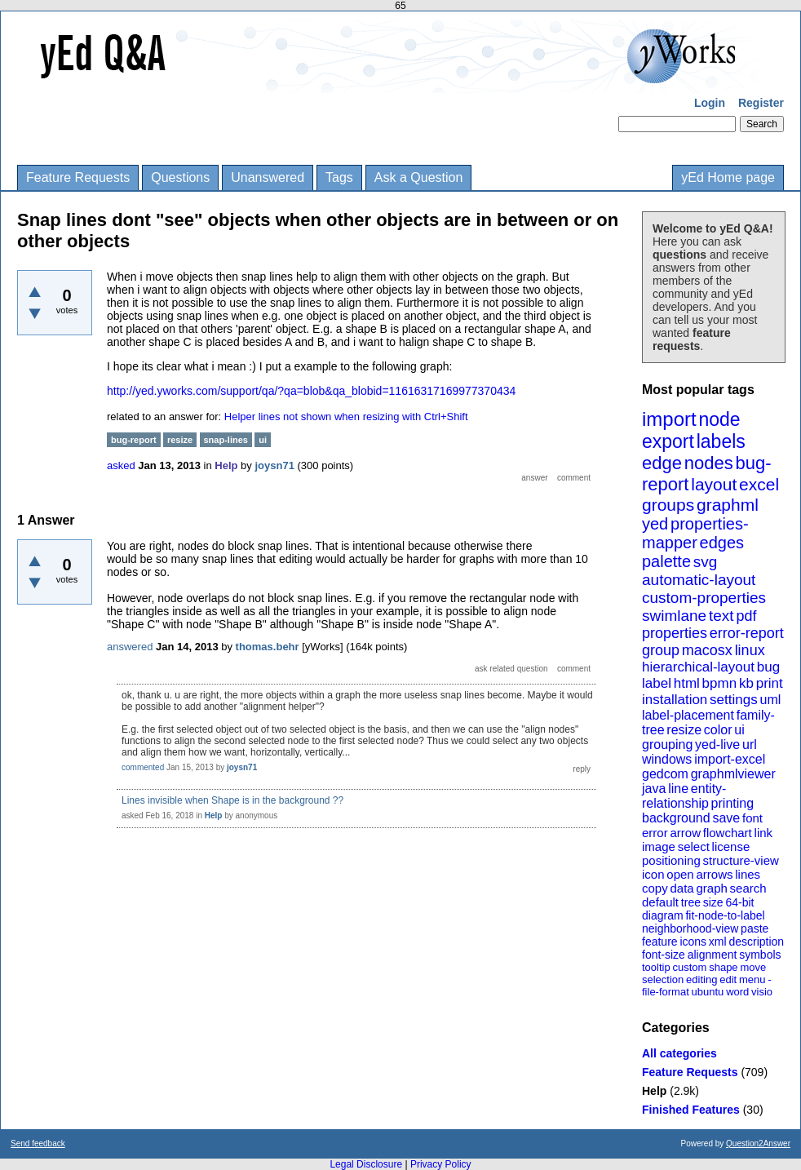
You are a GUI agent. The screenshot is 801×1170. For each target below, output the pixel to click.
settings (734, 699)
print (769, 683)
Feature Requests (78, 177)
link (764, 833)
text (721, 615)
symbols (760, 954)
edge (662, 463)
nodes (708, 463)
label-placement (688, 715)
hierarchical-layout (698, 667)
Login (709, 102)
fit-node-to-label (724, 915)
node (719, 419)
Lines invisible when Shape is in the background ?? (232, 800)
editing (701, 979)
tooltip (656, 967)
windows (667, 759)
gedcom (665, 774)
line (678, 789)
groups (668, 504)
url (749, 744)
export (668, 441)
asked (121, 465)
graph (711, 888)
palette (666, 561)
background (676, 818)
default (660, 902)
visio (761, 992)
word (737, 992)
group (660, 650)
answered (130, 646)
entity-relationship (684, 796)
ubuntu (708, 992)
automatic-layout (698, 579)
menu (752, 979)
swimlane (674, 615)
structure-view (741, 860)
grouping (667, 744)
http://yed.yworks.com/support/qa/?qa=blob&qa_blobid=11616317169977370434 (311, 390)
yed (655, 524)
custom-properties (704, 597)
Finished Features (691, 1109)
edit (728, 979)
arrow (685, 833)
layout (714, 484)
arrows (714, 874)
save (726, 818)
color (718, 730)
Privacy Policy (440, 1164)
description (756, 941)
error (655, 833)
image (658, 846)
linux (750, 650)
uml (770, 700)
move (753, 967)
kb (746, 683)
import (669, 419)
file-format (665, 992)
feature (660, 941)
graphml (728, 504)
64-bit (739, 902)
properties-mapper (695, 533)
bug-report (134, 440)
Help (654, 1090)
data (681, 888)
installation (674, 699)
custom (689, 967)
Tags (339, 177)
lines (747, 874)
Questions (180, 177)
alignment (712, 954)
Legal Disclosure (366, 1164)
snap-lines (226, 440)
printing (732, 803)
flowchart (727, 833)
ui (739, 730)
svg (705, 561)
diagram (663, 915)
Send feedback (38, 1143)
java (654, 789)
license (731, 846)
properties (674, 633)
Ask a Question (418, 177)
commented (143, 767)
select (694, 846)
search (748, 888)
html (687, 683)
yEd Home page (728, 177)
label (656, 683)
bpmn (719, 683)
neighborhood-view (690, 928)
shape (723, 967)
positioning (671, 860)
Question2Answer (758, 1143)
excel (759, 484)
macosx (707, 650)
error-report (747, 633)
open (679, 874)
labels (721, 441)
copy (655, 888)
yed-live (717, 744)
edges (722, 543)
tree (691, 902)
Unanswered (267, 177)
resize (683, 730)
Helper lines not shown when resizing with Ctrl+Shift (346, 416)
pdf (746, 616)
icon (653, 874)
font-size (663, 954)
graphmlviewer (733, 774)
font (752, 818)
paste (754, 928)
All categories (679, 1053)
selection (663, 979)
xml (718, 941)
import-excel (729, 759)
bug (768, 667)
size (713, 902)
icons (692, 941)
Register (761, 102)
